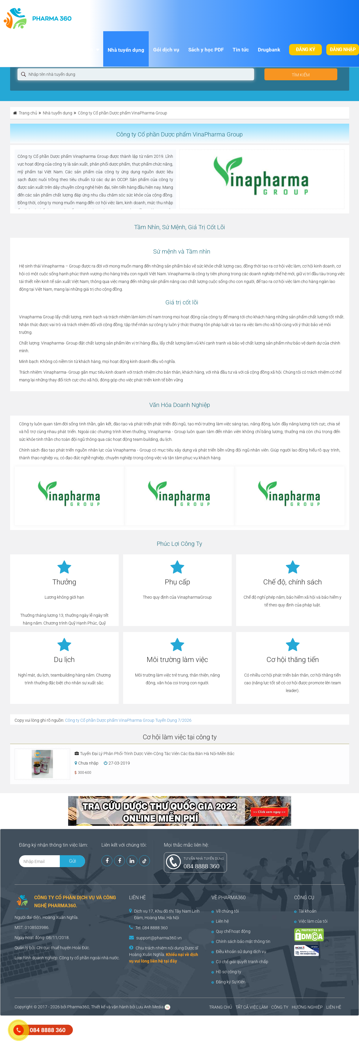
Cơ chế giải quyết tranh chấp (239, 961)
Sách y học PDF (206, 50)
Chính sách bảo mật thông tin (240, 941)
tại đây (170, 961)
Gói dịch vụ (166, 50)
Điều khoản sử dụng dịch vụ (238, 951)
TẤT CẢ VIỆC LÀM (252, 1007)
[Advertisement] (108, 1029)
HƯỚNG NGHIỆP (307, 1007)
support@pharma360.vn (159, 937)
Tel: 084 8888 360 (151, 927)
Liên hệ (220, 921)
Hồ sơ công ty (226, 971)
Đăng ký (305, 49)
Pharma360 (78, 1006)
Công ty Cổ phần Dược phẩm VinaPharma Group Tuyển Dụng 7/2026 (128, 720)
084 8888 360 (202, 866)
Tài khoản (305, 911)
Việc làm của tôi (310, 921)
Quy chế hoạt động (230, 931)
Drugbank (269, 50)
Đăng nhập (343, 49)
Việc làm (83, 49)
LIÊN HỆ (333, 1007)
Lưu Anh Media (150, 1006)
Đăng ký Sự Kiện (228, 981)
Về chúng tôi (225, 911)
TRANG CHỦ (220, 1007)
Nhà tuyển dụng (126, 50)
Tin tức (241, 50)
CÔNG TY (279, 1007)
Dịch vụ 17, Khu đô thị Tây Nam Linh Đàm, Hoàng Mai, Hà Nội (167, 914)
